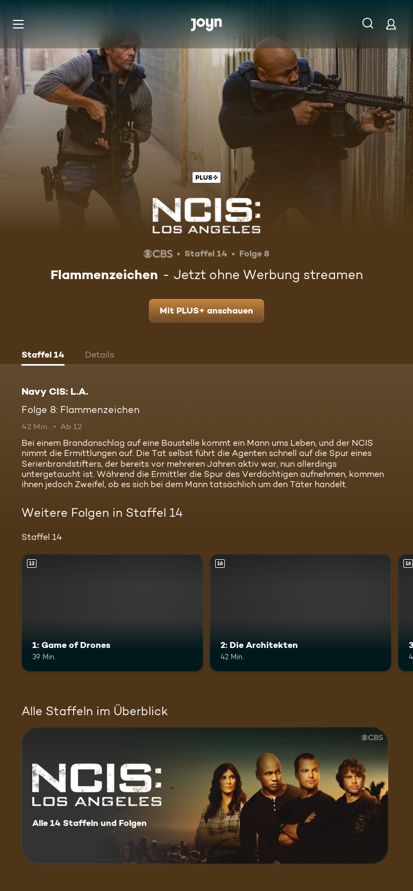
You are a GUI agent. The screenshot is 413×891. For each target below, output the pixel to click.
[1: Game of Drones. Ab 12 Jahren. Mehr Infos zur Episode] (112, 613)
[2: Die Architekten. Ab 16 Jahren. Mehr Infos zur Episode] (300, 613)
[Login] (390, 24)
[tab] (43, 356)
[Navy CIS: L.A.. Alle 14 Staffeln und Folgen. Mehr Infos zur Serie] (205, 795)
